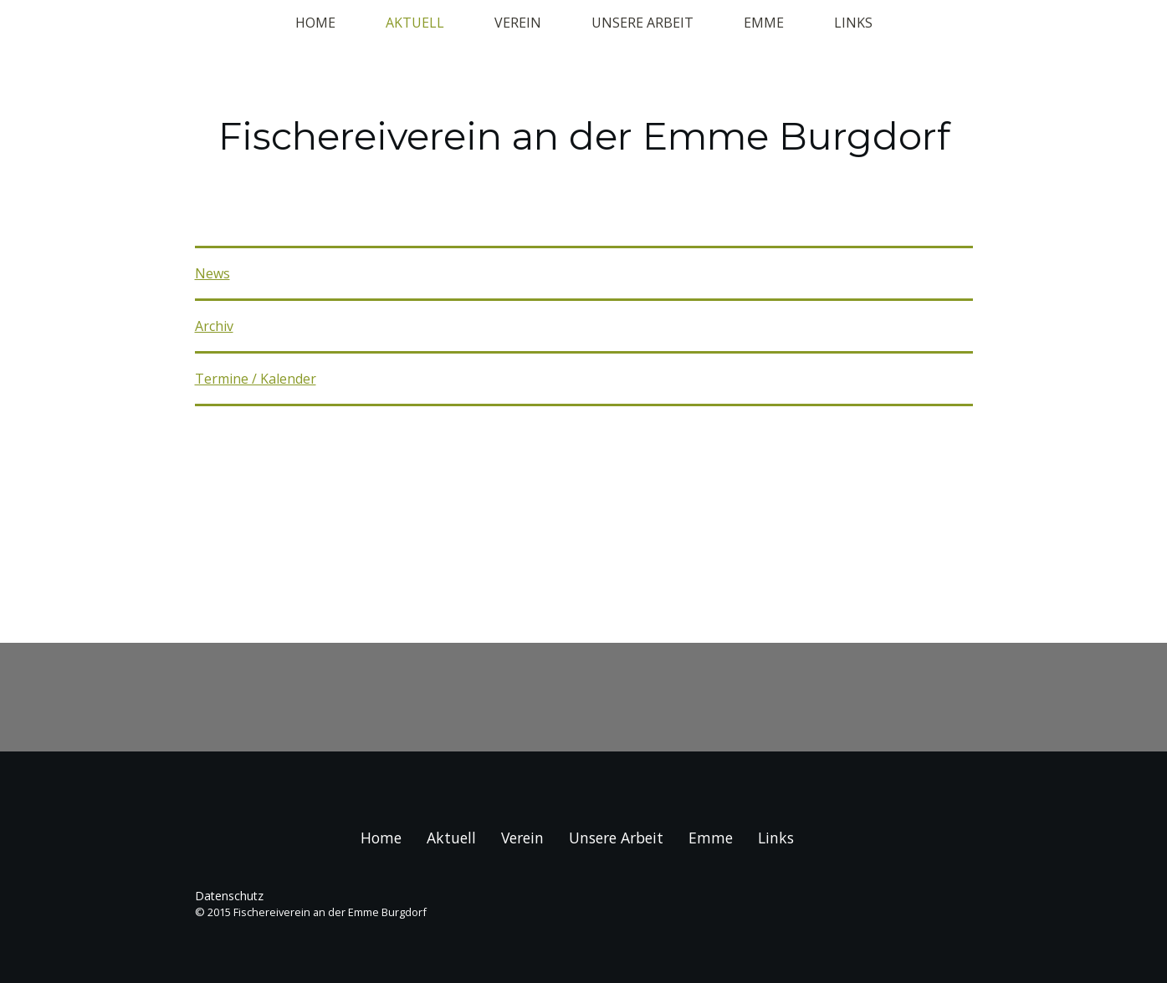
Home (315, 22)
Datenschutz (229, 896)
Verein (517, 22)
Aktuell (415, 22)
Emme (764, 22)
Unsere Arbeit (642, 22)
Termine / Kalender (255, 378)
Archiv (214, 326)
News (212, 273)
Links (853, 22)
